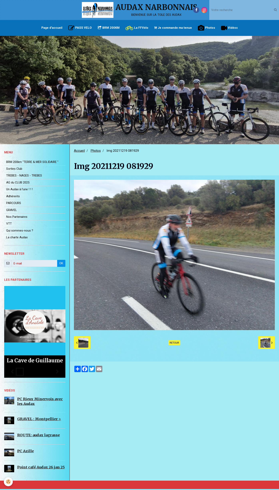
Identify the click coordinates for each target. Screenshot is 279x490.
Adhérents (13, 197)
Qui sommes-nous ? (19, 231)
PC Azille (25, 452)
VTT (9, 224)
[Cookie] (8, 481)
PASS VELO (80, 28)
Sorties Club (14, 170)
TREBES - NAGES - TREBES (24, 176)
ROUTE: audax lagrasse (38, 436)
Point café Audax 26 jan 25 (41, 468)
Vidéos (229, 28)
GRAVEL (11, 211)
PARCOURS (13, 204)
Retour (174, 343)
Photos (206, 28)
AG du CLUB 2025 (17, 183)
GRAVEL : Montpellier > (39, 420)
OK (61, 264)
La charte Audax (17, 238)
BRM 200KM (109, 28)
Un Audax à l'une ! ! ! (19, 190)
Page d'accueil (51, 28)
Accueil (79, 152)
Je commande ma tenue (173, 28)
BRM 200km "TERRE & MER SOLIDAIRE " (32, 163)
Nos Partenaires (16, 218)
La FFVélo (137, 28)
